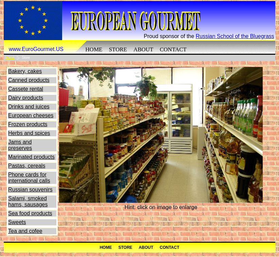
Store (118, 49)
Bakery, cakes (25, 71)
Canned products (29, 80)
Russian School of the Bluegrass (235, 36)
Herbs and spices (29, 133)
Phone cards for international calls (29, 178)
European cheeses (30, 115)
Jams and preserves (20, 145)
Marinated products (31, 157)
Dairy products (25, 98)
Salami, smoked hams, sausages (28, 201)
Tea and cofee (25, 231)
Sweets (17, 222)
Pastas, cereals (26, 166)
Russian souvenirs (30, 189)
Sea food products (30, 213)
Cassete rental (25, 89)
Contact (173, 49)
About (143, 49)
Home (94, 49)
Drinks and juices (29, 106)
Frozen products (28, 124)
